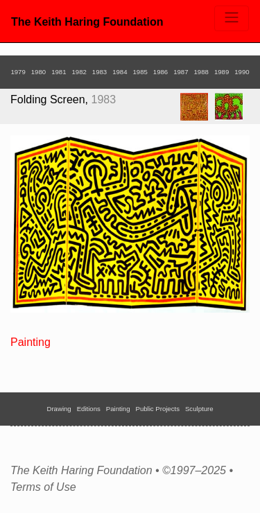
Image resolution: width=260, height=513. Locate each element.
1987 (180, 72)
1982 (78, 72)
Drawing (59, 408)
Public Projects (158, 408)
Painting (30, 342)
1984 (119, 72)
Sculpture (199, 408)
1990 (241, 72)
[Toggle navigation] (231, 18)
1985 (140, 72)
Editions (89, 408)
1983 (99, 72)
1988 (201, 72)
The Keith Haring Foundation (87, 22)
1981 (58, 72)
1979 (17, 72)
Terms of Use (43, 487)
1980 (38, 72)
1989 (221, 72)
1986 (160, 72)
